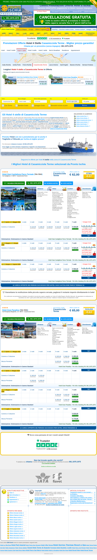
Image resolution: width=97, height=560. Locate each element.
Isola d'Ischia (6, 65)
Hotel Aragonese (10, 548)
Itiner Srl (43, 493)
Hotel (3, 50)
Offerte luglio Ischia (15, 526)
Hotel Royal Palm (74, 550)
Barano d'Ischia (75, 65)
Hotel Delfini (45, 550)
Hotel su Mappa (21, 29)
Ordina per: (85, 98)
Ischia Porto (17, 65)
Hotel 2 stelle (43, 50)
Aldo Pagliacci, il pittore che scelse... (81, 497)
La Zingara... (74, 494)
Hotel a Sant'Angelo (81, 124)
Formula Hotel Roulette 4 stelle (61, 548)
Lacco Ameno (53, 65)
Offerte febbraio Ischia (16, 515)
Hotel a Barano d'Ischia (82, 126)
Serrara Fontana (87, 65)
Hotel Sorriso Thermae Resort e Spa (69, 545)
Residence (65, 50)
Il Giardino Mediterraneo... (78, 501)
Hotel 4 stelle (21, 50)
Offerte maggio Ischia (16, 522)
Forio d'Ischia (27, 65)
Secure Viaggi (38, 499)
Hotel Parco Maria (20, 550)
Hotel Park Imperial (19, 545)
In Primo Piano (42, 11)
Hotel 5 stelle (11, 50)
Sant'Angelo (64, 65)
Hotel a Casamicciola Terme (83, 120)
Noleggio (88, 29)
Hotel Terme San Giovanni (33, 545)
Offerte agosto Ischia (16, 529)
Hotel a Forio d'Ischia (81, 118)
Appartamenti (75, 50)
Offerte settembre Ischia (16, 531)
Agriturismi (13, 502)
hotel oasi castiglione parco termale (18, 174)
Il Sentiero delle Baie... (77, 496)
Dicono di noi (77, 11)
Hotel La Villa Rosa (5, 545)
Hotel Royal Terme (86, 550)
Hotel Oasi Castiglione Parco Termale (27, 77)
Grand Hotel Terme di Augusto (38, 548)
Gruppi (31, 29)
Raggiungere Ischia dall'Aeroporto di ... (81, 503)
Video (94, 29)
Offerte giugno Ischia (16, 524)
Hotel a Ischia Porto (81, 116)
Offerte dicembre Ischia (16, 538)
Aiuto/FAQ (54, 29)
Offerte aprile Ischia (15, 519)
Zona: (3, 98)
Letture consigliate (90, 11)
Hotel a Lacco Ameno (82, 122)
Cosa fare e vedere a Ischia (66, 29)
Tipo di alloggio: (22, 98)
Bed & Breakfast (54, 50)
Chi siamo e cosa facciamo (60, 11)
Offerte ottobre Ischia (16, 533)
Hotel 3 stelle (32, 50)
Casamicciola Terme (40, 65)
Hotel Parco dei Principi (79, 548)
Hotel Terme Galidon (21, 548)
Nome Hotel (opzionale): (40, 98)
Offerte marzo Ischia (15, 517)
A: (66, 98)
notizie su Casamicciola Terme (58, 128)
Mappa (60, 502)
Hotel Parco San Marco (33, 550)
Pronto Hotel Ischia (40, 498)
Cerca (84, 105)
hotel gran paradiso (10, 310)
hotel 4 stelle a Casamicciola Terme (35, 119)
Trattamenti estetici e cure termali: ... (81, 492)
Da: (51, 98)
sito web (38, 174)
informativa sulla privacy (55, 503)
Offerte (7, 29)
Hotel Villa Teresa (47, 545)
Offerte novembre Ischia (16, 535)
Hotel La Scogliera (54, 550)
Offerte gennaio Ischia (16, 513)
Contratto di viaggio (40, 503)
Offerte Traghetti (42, 29)
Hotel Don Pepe (64, 550)
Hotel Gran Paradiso (70, 77)
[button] (48, 466)
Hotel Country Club (10, 550)
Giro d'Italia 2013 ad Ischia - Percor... (81, 499)
